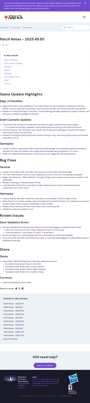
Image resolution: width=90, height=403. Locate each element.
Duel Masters (22, 387)
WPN (20, 385)
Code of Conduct (51, 381)
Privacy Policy (37, 381)
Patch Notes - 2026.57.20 (14, 335)
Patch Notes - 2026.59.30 (14, 311)
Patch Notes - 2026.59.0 (13, 318)
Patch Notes (27, 27)
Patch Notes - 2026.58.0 (13, 328)
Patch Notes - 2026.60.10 (14, 303)
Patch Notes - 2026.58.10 (14, 325)
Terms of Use (53, 379)
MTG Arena (4, 27)
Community (15, 27)
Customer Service (39, 379)
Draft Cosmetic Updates (13, 63)
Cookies (35, 383)
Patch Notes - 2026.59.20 (14, 314)
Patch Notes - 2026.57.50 (14, 332)
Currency (7, 83)
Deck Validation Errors (12, 77)
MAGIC (20, 383)
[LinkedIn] (22, 288)
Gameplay (8, 67)
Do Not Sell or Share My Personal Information (45, 384)
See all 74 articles (11, 339)
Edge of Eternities (11, 60)
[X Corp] (19, 288)
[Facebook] (16, 288)
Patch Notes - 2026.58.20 (14, 321)
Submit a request (45, 365)
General (7, 70)
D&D (26, 383)
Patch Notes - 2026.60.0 (13, 307)
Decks (6, 80)
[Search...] (76, 27)
